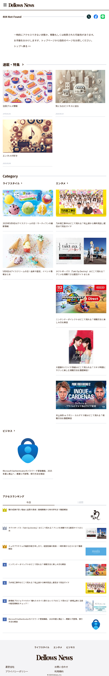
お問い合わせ (61, 666)
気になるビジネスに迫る (67, 105)
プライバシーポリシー (16, 671)
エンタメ (60, 183)
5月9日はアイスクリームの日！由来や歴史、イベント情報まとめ (28, 273)
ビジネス (7, 431)
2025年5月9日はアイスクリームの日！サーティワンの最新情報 (28, 225)
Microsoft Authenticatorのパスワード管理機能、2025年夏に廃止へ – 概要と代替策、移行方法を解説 (27, 472)
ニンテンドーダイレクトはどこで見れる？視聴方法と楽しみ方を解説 (81, 321)
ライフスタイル (11, 183)
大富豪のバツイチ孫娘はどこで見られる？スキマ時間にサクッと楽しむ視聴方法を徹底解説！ (81, 369)
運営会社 (9, 666)
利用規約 (59, 671)
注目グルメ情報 (10, 105)
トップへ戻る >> (22, 46)
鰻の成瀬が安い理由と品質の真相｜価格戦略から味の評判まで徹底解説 (38, 509)
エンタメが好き (10, 155)
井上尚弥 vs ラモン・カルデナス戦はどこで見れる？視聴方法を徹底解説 (80, 417)
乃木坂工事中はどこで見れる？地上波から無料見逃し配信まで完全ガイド (81, 225)
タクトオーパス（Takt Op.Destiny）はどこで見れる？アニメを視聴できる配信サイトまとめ (80, 273)
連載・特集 (11, 64)
